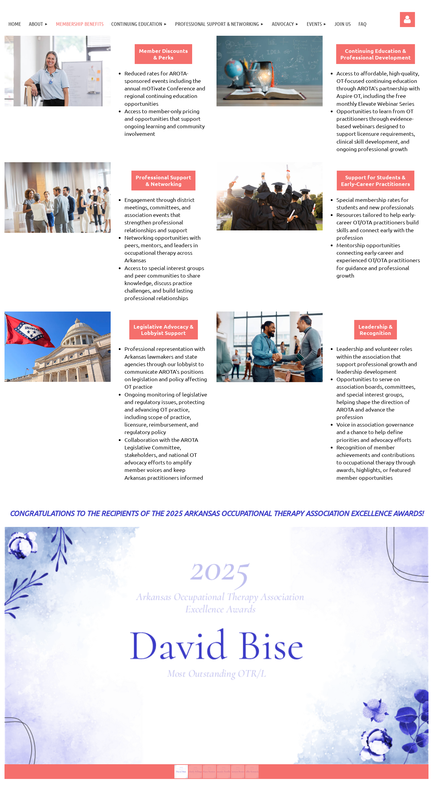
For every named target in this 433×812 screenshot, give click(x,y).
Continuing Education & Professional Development (375, 54)
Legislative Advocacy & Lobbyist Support (164, 329)
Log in (407, 19)
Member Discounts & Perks (163, 54)
